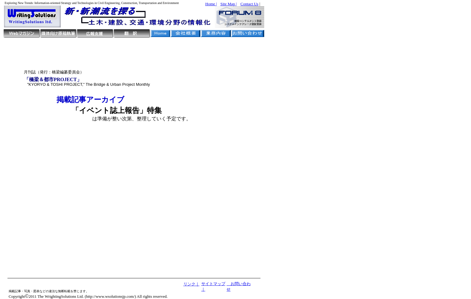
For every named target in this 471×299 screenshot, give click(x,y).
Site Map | (228, 4)
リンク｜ (191, 284)
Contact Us (249, 4)
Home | (211, 4)
